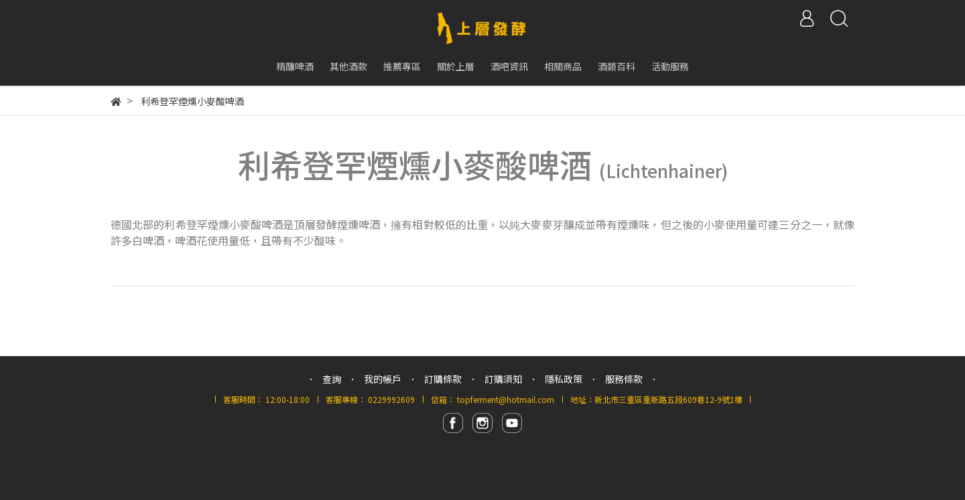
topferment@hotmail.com (505, 399)
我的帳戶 (382, 379)
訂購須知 (503, 379)
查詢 (331, 379)
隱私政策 (563, 379)
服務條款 (624, 379)
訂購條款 (443, 379)
